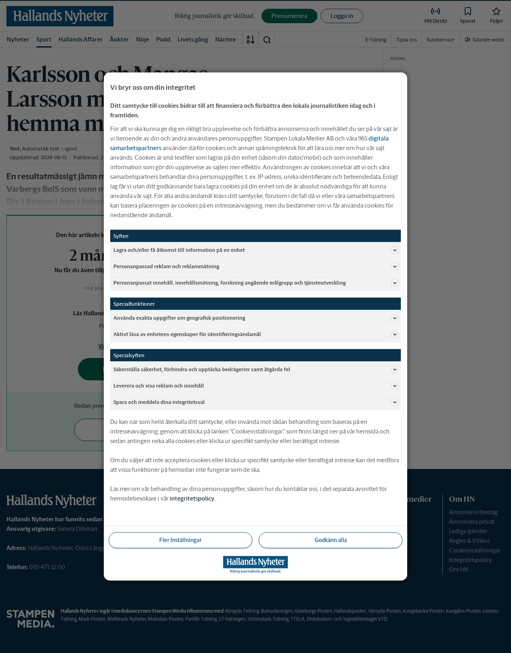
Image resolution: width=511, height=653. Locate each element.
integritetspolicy (192, 498)
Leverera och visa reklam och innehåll (256, 386)
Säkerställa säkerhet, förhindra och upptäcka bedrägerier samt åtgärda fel (256, 370)
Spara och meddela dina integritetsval (256, 402)
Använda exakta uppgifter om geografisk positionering (256, 318)
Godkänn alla (331, 540)
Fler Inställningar (180, 540)
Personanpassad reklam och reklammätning (256, 267)
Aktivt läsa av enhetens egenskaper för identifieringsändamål (256, 334)
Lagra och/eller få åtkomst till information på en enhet (256, 250)
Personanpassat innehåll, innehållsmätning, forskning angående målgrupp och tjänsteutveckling (256, 283)
